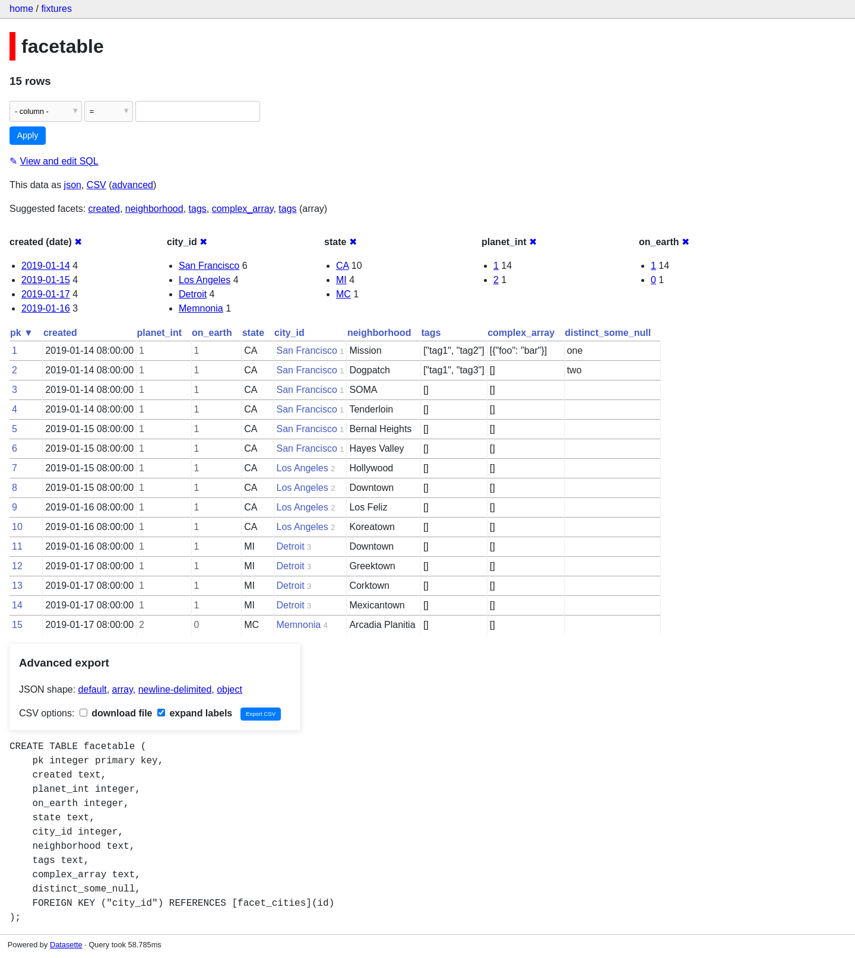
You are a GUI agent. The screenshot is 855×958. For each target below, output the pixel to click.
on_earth (212, 333)
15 (17, 625)
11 (17, 546)
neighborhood (154, 209)
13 (17, 585)
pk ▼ (21, 333)
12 (17, 566)
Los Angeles (204, 280)
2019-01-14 (45, 266)
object (229, 689)
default (92, 689)
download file (116, 713)
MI (341, 280)
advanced (132, 185)
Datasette (66, 944)
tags (198, 209)
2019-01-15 (45, 280)
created (104, 209)
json (72, 185)
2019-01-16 (45, 308)
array (122, 689)
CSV (96, 185)
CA (342, 266)
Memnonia (201, 308)
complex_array (243, 209)
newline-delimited (175, 689)
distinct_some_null (608, 333)
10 (17, 527)
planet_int (159, 333)
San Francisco (209, 266)
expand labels (194, 713)
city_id (289, 333)
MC (343, 294)
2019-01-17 (45, 294)
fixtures (56, 9)
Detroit (193, 294)
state (253, 333)
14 (17, 605)
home (21, 9)
